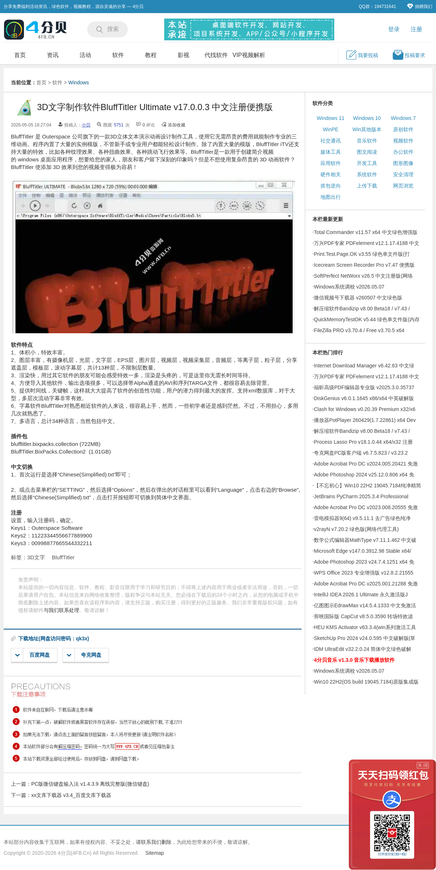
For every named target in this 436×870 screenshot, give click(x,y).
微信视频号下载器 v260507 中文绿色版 (358, 298)
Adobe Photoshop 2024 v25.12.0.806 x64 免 (364, 475)
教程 (151, 55)
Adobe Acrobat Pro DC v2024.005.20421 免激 (366, 464)
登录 (394, 29)
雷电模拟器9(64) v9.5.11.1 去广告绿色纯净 (362, 518)
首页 (20, 55)
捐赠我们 (419, 6)
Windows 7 (403, 118)
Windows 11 (330, 118)
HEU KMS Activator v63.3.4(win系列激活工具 (365, 627)
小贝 (86, 125)
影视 (183, 55)
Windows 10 (367, 118)
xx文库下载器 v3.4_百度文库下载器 (71, 795)
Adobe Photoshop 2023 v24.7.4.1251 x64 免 (364, 562)
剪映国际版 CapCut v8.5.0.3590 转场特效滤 (363, 616)
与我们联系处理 (61, 610)
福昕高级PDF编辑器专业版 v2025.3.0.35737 (364, 387)
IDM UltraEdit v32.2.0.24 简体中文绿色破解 (362, 649)
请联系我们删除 (153, 842)
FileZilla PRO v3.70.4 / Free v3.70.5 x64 (359, 330)
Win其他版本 (367, 129)
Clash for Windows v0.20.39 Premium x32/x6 (364, 409)
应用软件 (330, 163)
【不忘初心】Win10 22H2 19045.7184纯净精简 (367, 485)
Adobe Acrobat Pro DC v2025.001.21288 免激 (366, 584)
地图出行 (330, 197)
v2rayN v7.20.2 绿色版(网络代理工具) (356, 529)
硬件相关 (330, 174)
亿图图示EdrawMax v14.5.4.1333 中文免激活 (365, 605)
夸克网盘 (84, 655)
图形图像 (403, 163)
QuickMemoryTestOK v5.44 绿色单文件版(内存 (367, 319)
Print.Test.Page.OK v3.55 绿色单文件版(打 (362, 254)
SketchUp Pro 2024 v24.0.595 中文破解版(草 (364, 638)
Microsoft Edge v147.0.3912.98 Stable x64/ (362, 551)
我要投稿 (362, 55)
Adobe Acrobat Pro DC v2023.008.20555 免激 (366, 507)
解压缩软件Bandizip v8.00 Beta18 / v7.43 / (362, 308)
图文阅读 (367, 152)
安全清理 (403, 174)
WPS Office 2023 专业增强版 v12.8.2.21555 (363, 573)
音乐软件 (367, 141)
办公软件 (403, 152)
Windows (78, 82)
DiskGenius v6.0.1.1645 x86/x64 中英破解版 (364, 398)
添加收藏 (176, 125)
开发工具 (367, 163)
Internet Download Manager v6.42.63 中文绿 (364, 365)
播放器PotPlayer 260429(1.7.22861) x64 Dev (365, 420)
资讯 (52, 55)
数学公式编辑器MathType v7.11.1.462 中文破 (365, 540)
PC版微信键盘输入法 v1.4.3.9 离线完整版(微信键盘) (90, 784)
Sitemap (154, 853)
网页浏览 (403, 186)
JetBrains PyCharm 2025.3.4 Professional (361, 496)
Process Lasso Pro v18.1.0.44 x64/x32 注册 (363, 442)
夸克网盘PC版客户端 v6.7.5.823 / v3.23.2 (361, 453)
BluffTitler (63, 557)
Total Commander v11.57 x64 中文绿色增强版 (365, 232)
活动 (85, 55)
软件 (118, 55)
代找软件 (216, 55)
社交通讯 (330, 141)
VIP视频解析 (249, 55)
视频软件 (403, 141)
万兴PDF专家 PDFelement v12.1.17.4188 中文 (366, 243)
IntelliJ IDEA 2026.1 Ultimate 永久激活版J (361, 594)
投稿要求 (408, 55)
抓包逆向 (330, 186)
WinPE (331, 129)
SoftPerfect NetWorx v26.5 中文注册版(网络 (363, 276)
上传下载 (367, 186)
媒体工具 (330, 152)
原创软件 (403, 129)
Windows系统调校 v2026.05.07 (349, 287)
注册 (416, 29)
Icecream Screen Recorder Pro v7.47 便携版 (364, 265)
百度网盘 (32, 655)
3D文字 (36, 557)
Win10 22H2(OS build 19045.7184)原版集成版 (366, 682)
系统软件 (367, 174)
